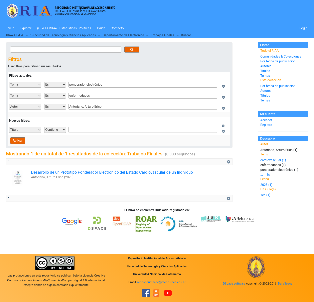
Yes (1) (265, 195)
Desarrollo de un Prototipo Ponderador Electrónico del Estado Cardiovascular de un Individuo (112, 172)
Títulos (265, 71)
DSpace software (234, 283)
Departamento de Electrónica (123, 35)
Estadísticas (68, 28)
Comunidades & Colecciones (280, 56)
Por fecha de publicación (278, 61)
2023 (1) (266, 185)
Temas (265, 76)
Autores (265, 66)
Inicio (10, 28)
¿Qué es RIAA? (47, 28)
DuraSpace (285, 283)
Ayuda (101, 28)
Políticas (85, 28)
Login (303, 28)
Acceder (266, 120)
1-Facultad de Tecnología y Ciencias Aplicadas (63, 35)
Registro (266, 125)
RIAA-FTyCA (14, 35)
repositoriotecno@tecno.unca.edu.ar (161, 282)
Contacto (117, 28)
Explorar (25, 28)
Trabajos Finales (162, 35)
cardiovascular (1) (273, 160)
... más (265, 174)
